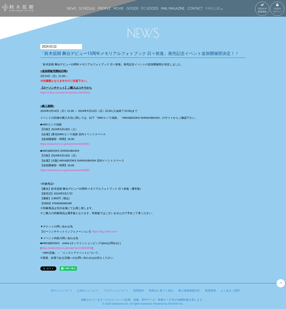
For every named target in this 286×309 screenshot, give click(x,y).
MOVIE (119, 8)
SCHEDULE (87, 8)
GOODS (132, 8)
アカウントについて (116, 290)
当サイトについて (61, 290)
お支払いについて (88, 290)
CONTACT (195, 8)
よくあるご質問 (230, 290)
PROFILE (104, 8)
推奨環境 (210, 290)
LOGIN (277, 8)
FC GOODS (149, 8)
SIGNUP (262, 8)
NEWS (71, 8)
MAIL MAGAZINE (173, 8)
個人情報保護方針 (189, 290)
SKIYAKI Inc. (175, 303)
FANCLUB (214, 8)
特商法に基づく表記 (161, 290)
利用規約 (138, 290)
